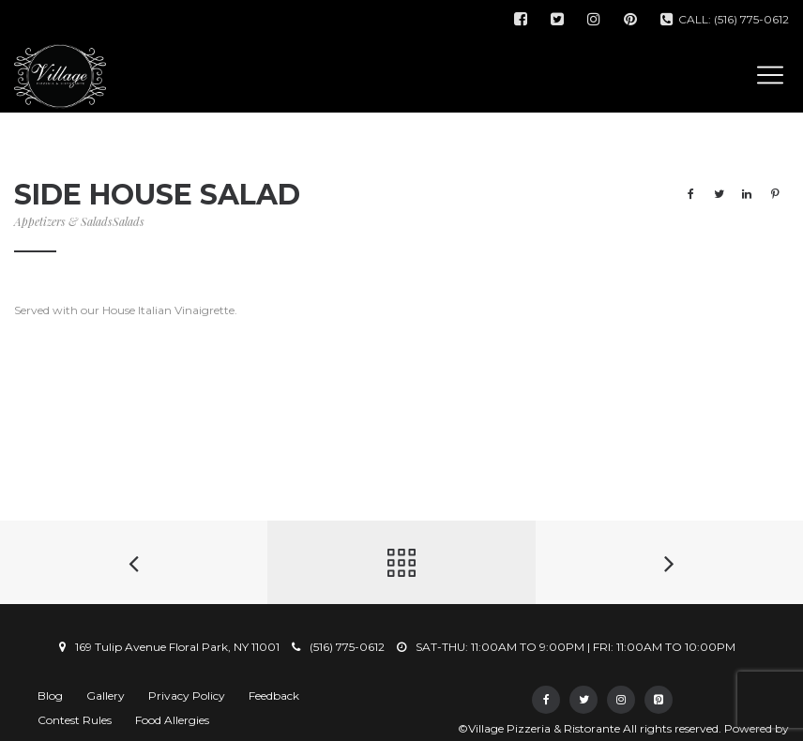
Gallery (105, 695)
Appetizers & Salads (63, 221)
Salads (128, 221)
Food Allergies (172, 720)
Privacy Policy (186, 695)
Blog (50, 695)
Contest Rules (75, 720)
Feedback (274, 695)
